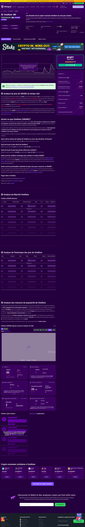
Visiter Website (51, 382)
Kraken (22, 110)
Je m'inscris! (60, 504)
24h (60, 26)
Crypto (6, 11)
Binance (27, 110)
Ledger (5, 114)
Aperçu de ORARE (6, 39)
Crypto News (22, 178)
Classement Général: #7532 (5, 17)
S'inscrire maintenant (48, 377)
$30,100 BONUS (70, 65)
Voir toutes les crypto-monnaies (42, 484)
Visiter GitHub (24, 398)
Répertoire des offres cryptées (35, 172)
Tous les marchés (17, 39)
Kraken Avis (41, 521)
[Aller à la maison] (2, 11)
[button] (56, 3)
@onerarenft (7, 331)
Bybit (19, 110)
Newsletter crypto (4, 523)
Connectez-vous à (79, 3)
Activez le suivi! (49, 21)
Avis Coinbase (41, 524)
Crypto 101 (3, 521)
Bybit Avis (40, 519)
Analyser (7, 476)
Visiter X (25, 366)
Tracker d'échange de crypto (7, 112)
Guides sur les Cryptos (5, 524)
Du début (12, 183)
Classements (11, 11)
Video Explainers (15, 180)
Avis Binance (41, 523)
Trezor (9, 114)
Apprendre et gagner (5, 519)
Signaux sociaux (42, 39)
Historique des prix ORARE (30, 39)
